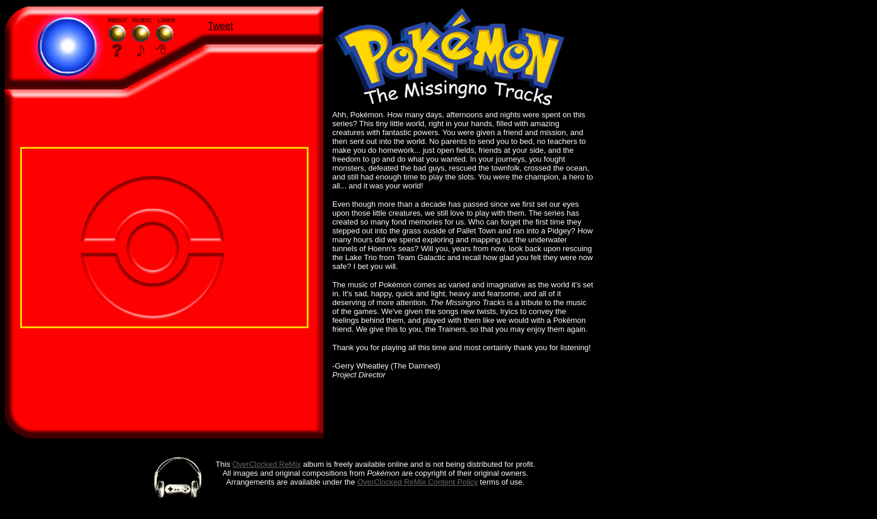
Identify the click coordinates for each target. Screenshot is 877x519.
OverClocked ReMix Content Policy (417, 482)
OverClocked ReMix (267, 464)
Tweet (220, 26)
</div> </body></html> (164, 237)
